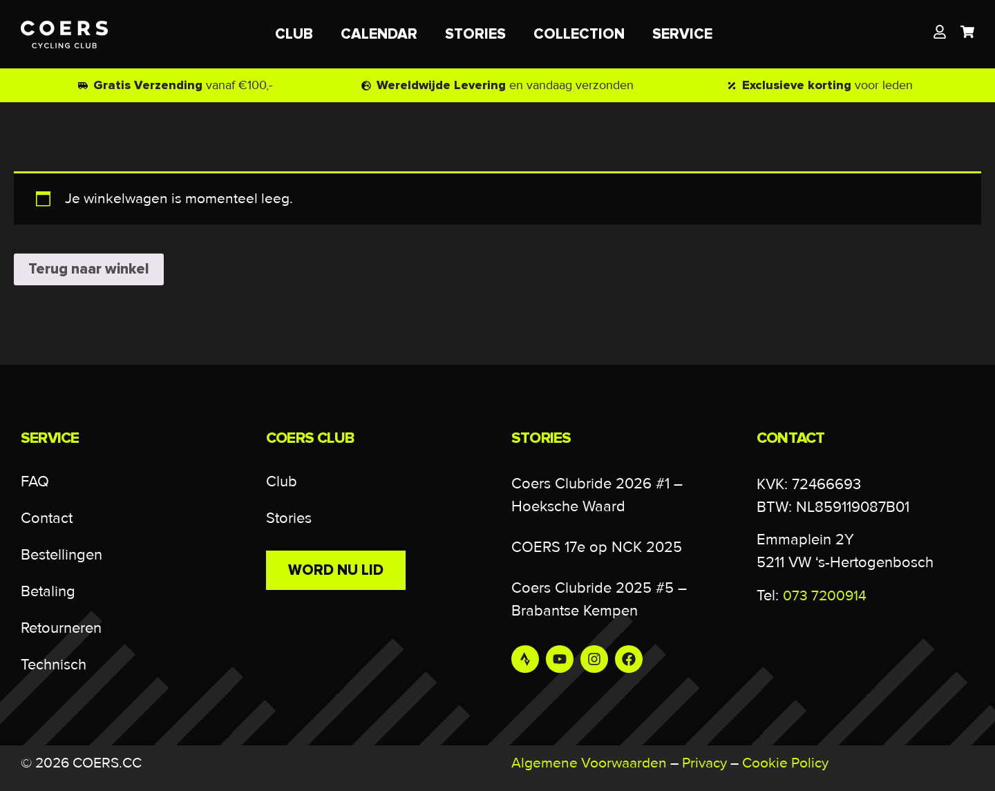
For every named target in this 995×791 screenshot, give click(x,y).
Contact (47, 518)
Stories (289, 518)
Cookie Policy (785, 763)
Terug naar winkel (88, 269)
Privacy (704, 763)
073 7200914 (824, 595)
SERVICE (685, 34)
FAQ (35, 482)
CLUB (294, 34)
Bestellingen (61, 555)
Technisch (53, 665)
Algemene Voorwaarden (589, 763)
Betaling (48, 591)
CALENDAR (379, 34)
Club (281, 482)
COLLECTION (579, 34)
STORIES (475, 34)
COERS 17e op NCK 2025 (596, 547)
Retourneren (61, 628)
